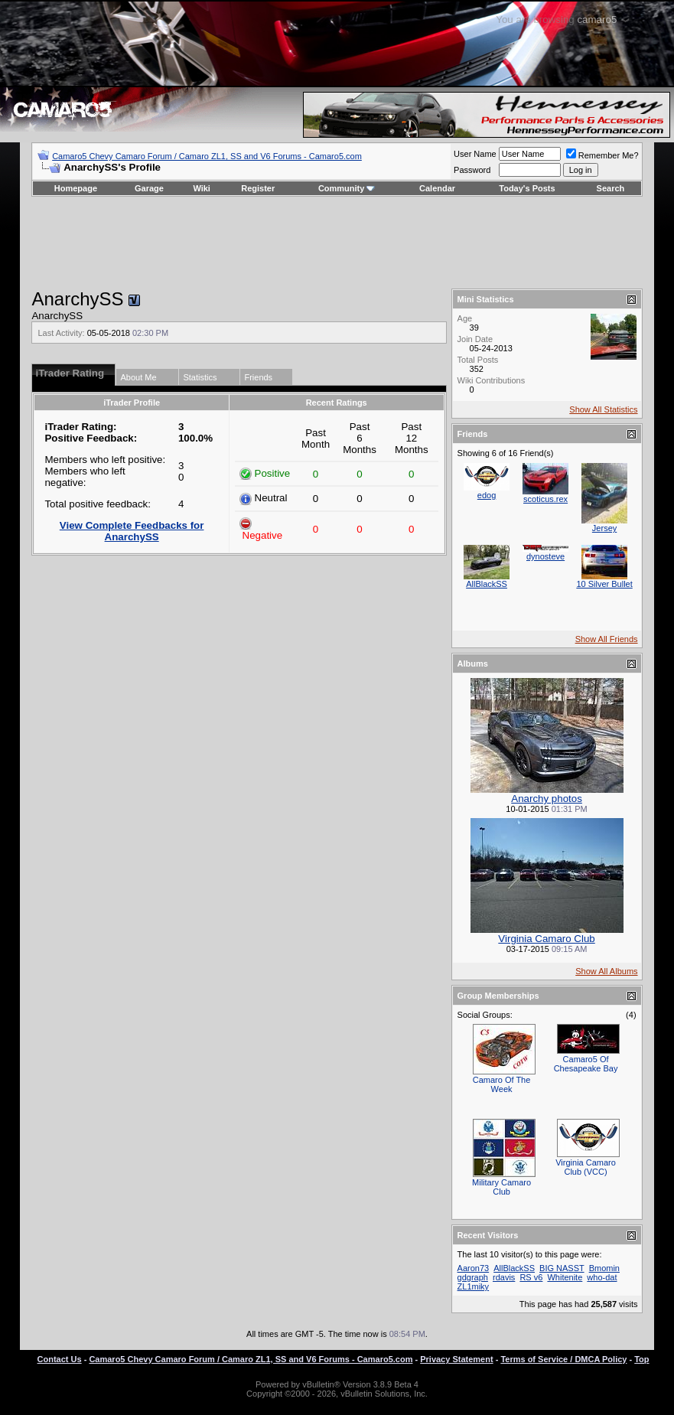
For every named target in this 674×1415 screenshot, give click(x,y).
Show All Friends (606, 639)
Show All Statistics (603, 409)
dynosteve (545, 556)
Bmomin (604, 1268)
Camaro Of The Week (502, 1084)
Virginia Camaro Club (546, 938)
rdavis (504, 1277)
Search (611, 188)
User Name (475, 153)
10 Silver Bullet (604, 583)
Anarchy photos (546, 798)
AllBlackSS (486, 583)
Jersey (604, 528)
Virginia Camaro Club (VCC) (585, 1167)
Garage (149, 188)
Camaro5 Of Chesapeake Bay (586, 1064)
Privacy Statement (456, 1359)
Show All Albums (606, 971)
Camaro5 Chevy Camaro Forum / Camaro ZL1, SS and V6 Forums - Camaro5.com (207, 156)
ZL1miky (473, 1286)
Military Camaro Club (501, 1187)
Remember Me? (602, 155)
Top (641, 1359)
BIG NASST (561, 1268)
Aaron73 (473, 1268)
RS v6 (530, 1277)
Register (258, 188)
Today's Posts (527, 188)
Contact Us (59, 1359)
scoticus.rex (545, 499)
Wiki (201, 188)
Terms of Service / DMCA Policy (563, 1359)
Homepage (75, 188)
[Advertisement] (337, 242)
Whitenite (564, 1277)
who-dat (602, 1277)
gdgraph (472, 1277)
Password (472, 169)
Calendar (437, 188)
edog (486, 495)
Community (347, 188)
